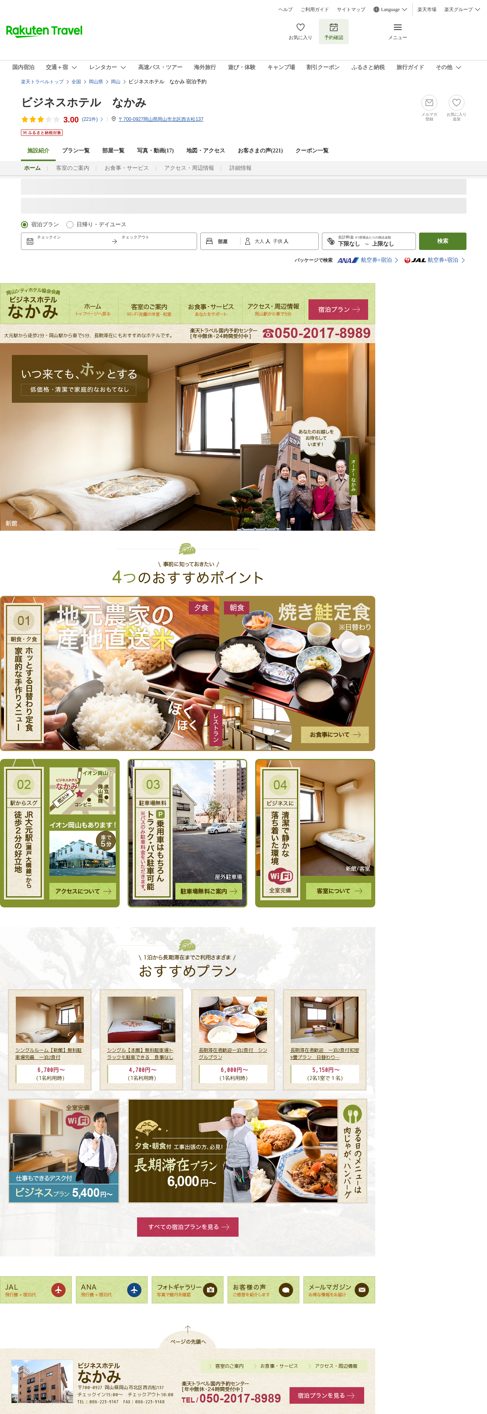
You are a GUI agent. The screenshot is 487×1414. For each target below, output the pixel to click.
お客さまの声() (260, 151)
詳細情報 (240, 168)
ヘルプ (285, 9)
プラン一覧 (76, 151)
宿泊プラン (45, 224)
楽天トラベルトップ (42, 82)
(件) (93, 119)
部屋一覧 (113, 151)
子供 (278, 241)
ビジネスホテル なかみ (84, 102)
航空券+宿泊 (364, 260)
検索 (442, 241)
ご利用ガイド (315, 9)
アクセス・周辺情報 (189, 168)
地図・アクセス (205, 151)
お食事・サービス (127, 168)
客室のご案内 (72, 168)
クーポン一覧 (312, 151)
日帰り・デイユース (101, 224)
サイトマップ (351, 9)
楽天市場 (426, 9)
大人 (260, 241)
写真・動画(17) (155, 151)
